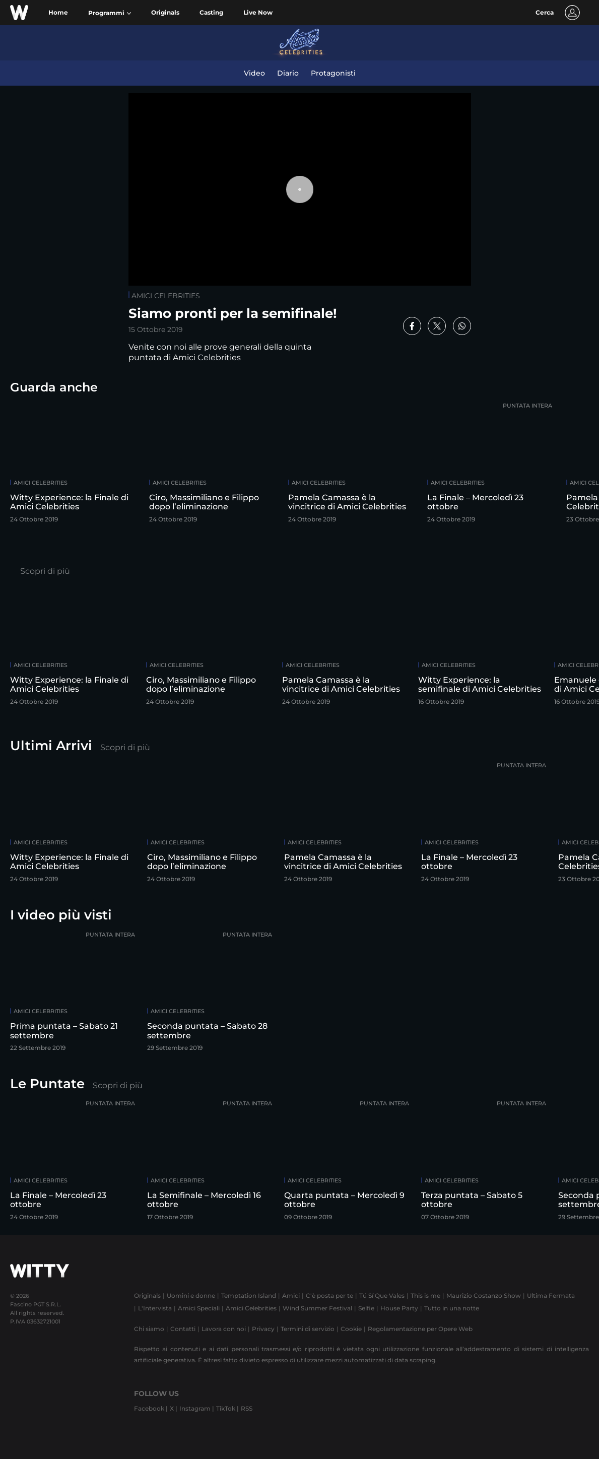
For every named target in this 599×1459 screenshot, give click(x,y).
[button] (109, 13)
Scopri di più (45, 571)
